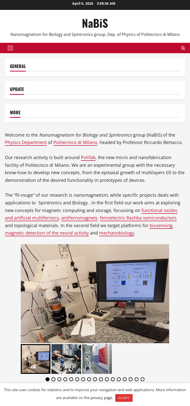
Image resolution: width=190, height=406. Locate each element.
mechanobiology (116, 233)
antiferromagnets (79, 218)
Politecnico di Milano (75, 142)
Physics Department (26, 142)
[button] (10, 48)
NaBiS (95, 23)
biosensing (161, 225)
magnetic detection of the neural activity (47, 233)
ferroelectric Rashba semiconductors (138, 218)
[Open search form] (183, 48)
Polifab (88, 157)
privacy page (101, 397)
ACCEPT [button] (124, 398)
